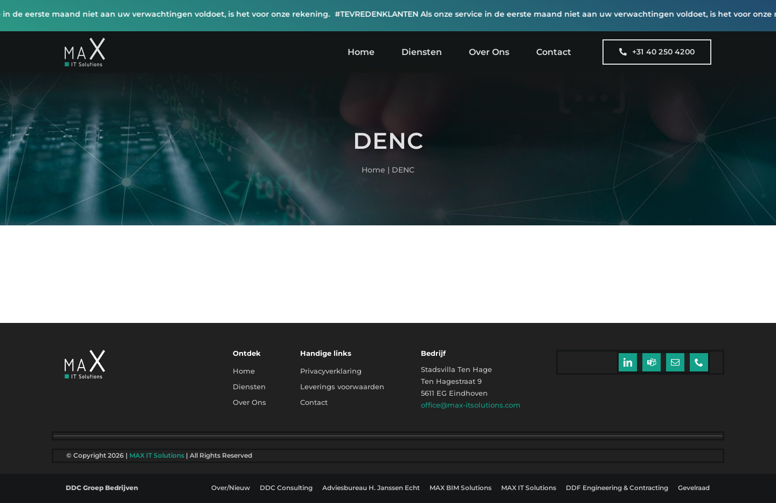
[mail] (675, 362)
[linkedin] (628, 362)
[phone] (699, 362)
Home (373, 170)
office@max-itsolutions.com (471, 405)
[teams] (651, 362)
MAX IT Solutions (156, 455)
